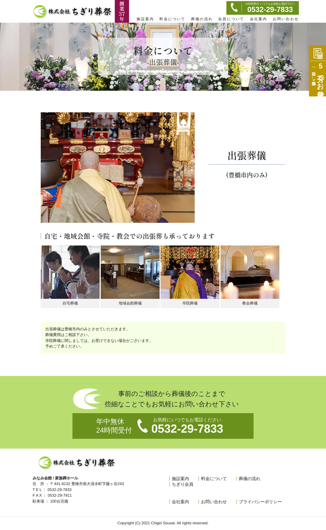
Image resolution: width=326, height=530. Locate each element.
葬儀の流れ (202, 19)
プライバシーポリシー (258, 501)
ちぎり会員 (180, 484)
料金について (172, 19)
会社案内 (258, 19)
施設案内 (145, 19)
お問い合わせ (286, 19)
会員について (231, 19)
